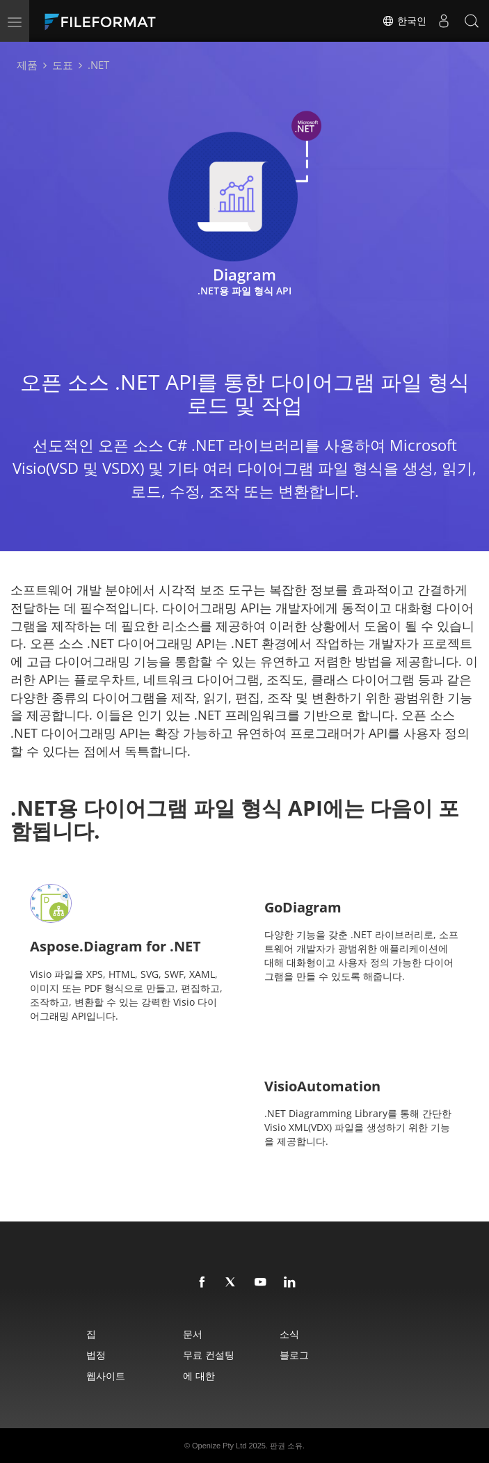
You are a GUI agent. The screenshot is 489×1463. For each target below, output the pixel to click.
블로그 (294, 1354)
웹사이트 (105, 1375)
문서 (192, 1334)
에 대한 (199, 1375)
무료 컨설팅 (208, 1354)
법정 (96, 1354)
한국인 (404, 21)
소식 (289, 1334)
